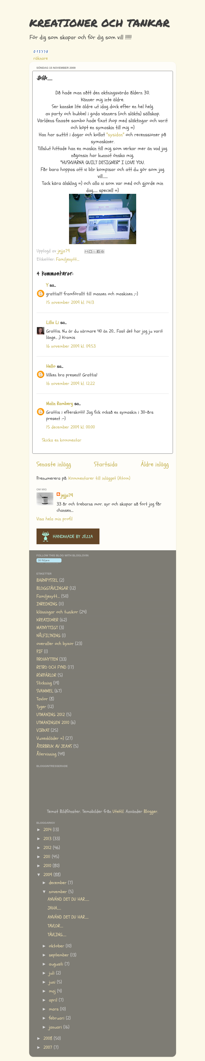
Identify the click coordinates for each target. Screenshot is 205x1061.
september (59, 955)
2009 (48, 875)
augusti (57, 964)
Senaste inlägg (54, 464)
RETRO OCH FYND (51, 667)
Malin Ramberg (59, 404)
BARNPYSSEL (47, 580)
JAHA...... (54, 908)
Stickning (44, 683)
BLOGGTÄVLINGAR (52, 588)
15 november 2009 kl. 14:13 (70, 302)
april (54, 1000)
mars (54, 1009)
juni (53, 982)
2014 (48, 830)
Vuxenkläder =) (50, 738)
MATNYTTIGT (47, 628)
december (58, 883)
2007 (48, 1047)
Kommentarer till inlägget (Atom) (99, 478)
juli (52, 973)
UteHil (118, 811)
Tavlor (42, 699)
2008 (48, 1038)
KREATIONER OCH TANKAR (99, 22)
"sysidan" (115, 134)
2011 (47, 857)
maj (53, 991)
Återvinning (46, 754)
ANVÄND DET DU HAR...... (68, 917)
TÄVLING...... (57, 935)
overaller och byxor (55, 644)
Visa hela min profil (55, 519)
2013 (48, 839)
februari (57, 1018)
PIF (40, 652)
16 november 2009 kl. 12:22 (70, 384)
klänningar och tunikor (57, 612)
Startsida (106, 464)
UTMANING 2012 (51, 715)
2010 (48, 866)
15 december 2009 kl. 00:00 (70, 427)
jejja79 (67, 495)
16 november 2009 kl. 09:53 (71, 346)
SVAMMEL (45, 691)
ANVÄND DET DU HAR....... (68, 899)
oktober (57, 946)
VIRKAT (43, 730)
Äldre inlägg (155, 464)
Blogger (150, 811)
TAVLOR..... (55, 926)
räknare (40, 58)
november (58, 892)
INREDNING (47, 604)
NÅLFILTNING (48, 636)
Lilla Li (52, 323)
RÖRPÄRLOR (46, 675)
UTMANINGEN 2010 (53, 723)
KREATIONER (47, 620)
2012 (48, 848)
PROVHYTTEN (47, 659)
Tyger (41, 707)
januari (56, 1027)
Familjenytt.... (67, 259)
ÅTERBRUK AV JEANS (54, 746)
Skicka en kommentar (61, 440)
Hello (50, 366)
